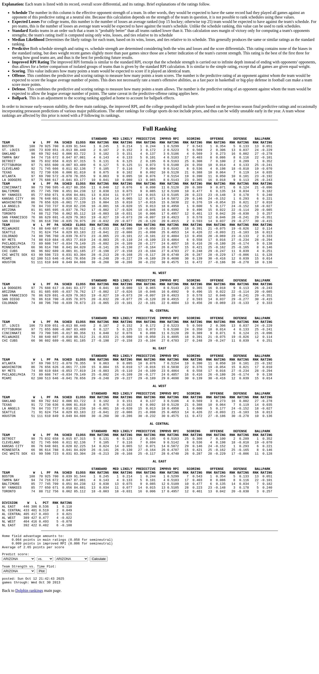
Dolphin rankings (29, 668)
